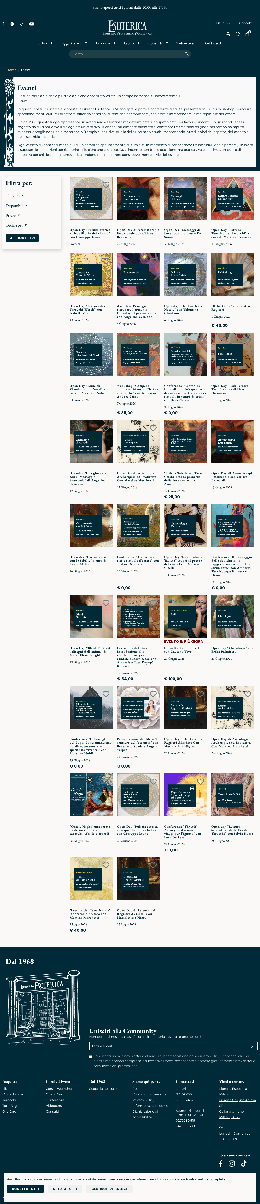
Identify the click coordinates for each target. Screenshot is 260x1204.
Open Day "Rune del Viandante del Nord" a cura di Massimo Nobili (88, 389)
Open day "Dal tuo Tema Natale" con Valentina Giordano (183, 309)
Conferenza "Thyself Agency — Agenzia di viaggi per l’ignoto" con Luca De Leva (182, 831)
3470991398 (185, 1126)
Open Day (54, 1094)
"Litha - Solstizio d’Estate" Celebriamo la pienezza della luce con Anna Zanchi (185, 478)
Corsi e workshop (60, 1089)
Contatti (246, 23)
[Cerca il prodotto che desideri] (125, 54)
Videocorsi (54, 1106)
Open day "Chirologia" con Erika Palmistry (232, 650)
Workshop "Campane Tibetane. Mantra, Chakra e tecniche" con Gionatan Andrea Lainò (137, 391)
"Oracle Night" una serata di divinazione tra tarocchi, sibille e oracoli (90, 830)
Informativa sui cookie (150, 1106)
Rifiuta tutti (65, 1188)
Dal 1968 (223, 23)
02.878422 (184, 1094)
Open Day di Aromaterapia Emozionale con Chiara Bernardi (138, 233)
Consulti (52, 1111)
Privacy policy (143, 1100)
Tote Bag (9, 1106)
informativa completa (207, 1179)
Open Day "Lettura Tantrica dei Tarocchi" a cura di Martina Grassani (231, 233)
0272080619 (185, 1120)
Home (11, 70)
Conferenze (55, 1100)
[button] (32, 195)
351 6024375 (185, 1100)
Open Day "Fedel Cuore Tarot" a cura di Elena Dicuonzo (229, 389)
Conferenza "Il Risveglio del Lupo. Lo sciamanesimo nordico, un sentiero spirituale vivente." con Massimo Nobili (91, 746)
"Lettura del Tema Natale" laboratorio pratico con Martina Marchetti (90, 914)
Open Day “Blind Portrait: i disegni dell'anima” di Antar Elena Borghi (91, 651)
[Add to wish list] (106, 185)
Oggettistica (12, 1094)
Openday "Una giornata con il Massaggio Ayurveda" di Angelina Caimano (88, 478)
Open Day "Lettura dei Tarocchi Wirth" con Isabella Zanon (87, 309)
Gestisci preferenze (109, 1188)
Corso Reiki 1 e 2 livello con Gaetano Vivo (183, 650)
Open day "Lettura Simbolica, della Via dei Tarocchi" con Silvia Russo (232, 830)
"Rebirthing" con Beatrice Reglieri (231, 308)
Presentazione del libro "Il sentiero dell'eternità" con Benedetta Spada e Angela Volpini (138, 744)
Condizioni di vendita (149, 1094)
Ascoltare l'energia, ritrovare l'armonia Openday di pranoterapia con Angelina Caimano (136, 311)
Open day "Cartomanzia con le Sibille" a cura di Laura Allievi (88, 560)
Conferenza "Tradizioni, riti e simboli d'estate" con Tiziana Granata (138, 560)
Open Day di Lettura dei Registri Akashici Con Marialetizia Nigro (183, 742)
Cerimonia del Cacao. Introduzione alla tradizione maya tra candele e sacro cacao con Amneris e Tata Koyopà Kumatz (136, 657)
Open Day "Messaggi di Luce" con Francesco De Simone (182, 233)
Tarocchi (9, 1100)
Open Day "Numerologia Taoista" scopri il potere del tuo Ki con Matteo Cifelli (183, 562)
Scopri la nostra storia (106, 1089)
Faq (135, 1089)
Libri (5, 1089)
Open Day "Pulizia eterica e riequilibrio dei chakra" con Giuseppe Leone (90, 233)
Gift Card (9, 1111)
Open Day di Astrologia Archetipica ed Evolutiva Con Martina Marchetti (136, 476)
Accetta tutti (25, 1188)
